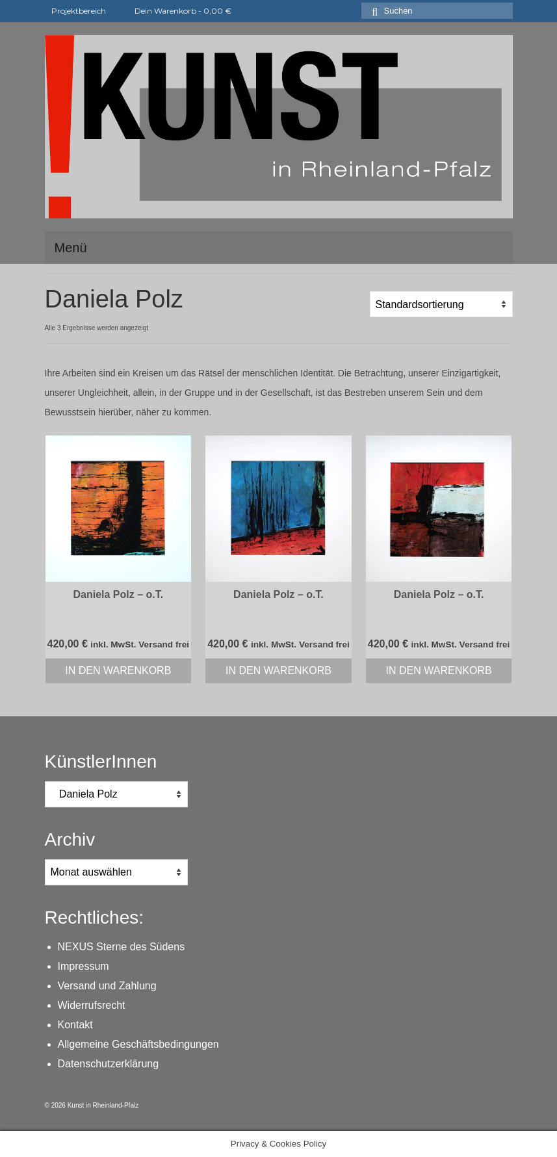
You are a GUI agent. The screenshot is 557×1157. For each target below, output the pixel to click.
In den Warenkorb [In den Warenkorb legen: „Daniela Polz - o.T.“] (118, 670)
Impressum (83, 966)
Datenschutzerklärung (108, 1063)
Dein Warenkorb (175, 11)
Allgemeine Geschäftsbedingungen (138, 1044)
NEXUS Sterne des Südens (121, 946)
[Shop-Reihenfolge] (441, 304)
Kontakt (75, 1024)
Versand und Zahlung (107, 985)
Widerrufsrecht (91, 1005)
